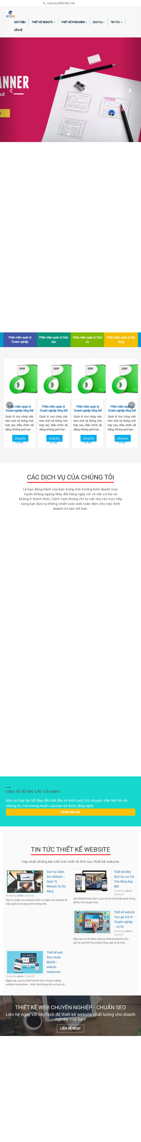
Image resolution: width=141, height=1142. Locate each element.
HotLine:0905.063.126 (61, 3)
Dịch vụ (99, 22)
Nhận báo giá (70, 812)
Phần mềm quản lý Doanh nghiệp (19, 340)
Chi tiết (19, 442)
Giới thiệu (20, 22)
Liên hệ (18, 30)
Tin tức (116, 22)
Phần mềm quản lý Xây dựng (121, 340)
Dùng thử (20, 438)
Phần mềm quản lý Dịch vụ (87, 340)
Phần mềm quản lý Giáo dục (53, 340)
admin (20, 895)
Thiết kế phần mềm (74, 22)
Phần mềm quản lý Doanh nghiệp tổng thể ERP (19, 409)
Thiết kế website (43, 22)
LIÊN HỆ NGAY (70, 1028)
